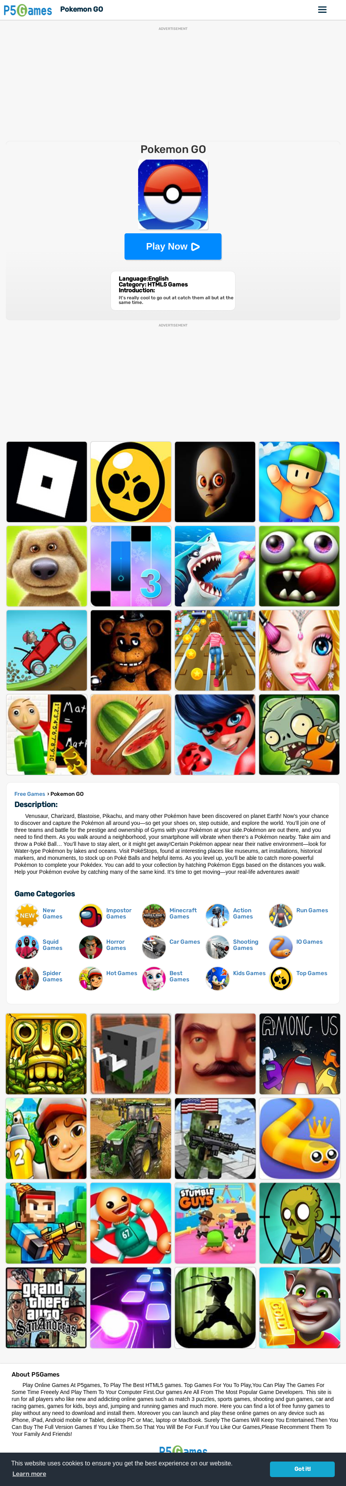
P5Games (29, 10)
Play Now (167, 246)
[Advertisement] (173, 85)
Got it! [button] (302, 1469)
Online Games (322, 9)
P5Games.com (184, 1451)
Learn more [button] (29, 1473)
